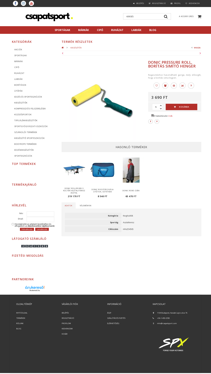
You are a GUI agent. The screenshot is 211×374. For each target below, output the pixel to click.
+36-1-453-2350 (163, 318)
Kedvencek (194, 3)
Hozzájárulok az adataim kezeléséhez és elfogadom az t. (35, 225)
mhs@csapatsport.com (167, 323)
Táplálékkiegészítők (25, 120)
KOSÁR (64, 334)
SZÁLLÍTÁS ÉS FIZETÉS (116, 318)
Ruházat (19, 73)
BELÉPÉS (65, 313)
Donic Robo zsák (131, 190)
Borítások (20, 85)
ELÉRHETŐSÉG (113, 323)
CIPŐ (16, 67)
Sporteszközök (23, 156)
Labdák (18, 79)
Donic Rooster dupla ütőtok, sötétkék (103, 190)
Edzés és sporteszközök (28, 96)
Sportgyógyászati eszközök (31, 126)
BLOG (18, 328)
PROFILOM (66, 323)
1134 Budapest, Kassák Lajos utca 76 (172, 313)
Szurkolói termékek (25, 132)
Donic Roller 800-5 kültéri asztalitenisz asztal (74, 190)
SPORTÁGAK (62, 30)
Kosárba (184, 107)
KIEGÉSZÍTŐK (20, 102)
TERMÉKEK (20, 318)
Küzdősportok (23, 114)
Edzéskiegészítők (24, 150)
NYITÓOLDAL (21, 313)
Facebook (15, 3)
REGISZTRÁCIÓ (68, 318)
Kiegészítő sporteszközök (29, 138)
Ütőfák (18, 91)
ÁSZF (109, 313)
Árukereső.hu (35, 290)
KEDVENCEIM (67, 328)
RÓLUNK (19, 323)
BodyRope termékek (25, 144)
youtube (31, 3)
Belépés (140, 3)
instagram (23, 3)
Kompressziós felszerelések (30, 108)
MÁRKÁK (83, 30)
